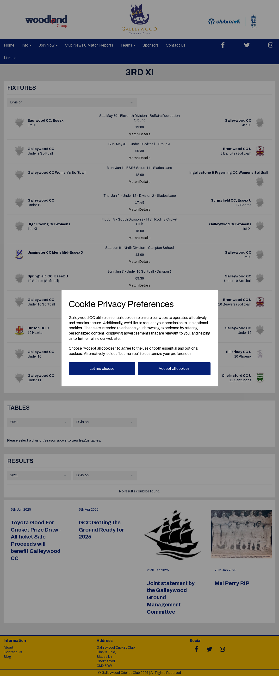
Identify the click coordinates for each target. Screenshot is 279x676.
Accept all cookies (174, 368)
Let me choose (101, 368)
